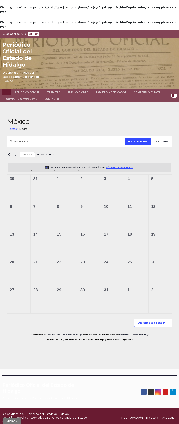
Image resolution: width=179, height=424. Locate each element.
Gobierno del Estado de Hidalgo (134, 334)
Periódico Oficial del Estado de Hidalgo (17, 54)
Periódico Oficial (27, 92)
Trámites (53, 92)
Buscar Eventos (137, 141)
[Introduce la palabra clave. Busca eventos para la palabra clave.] (66, 141)
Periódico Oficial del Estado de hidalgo (64, 334)
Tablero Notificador (111, 92)
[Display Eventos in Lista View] (156, 141)
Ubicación (136, 417)
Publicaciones (78, 92)
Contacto (51, 98)
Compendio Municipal (21, 98)
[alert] (89, 167)
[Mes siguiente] (15, 155)
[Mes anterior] (9, 155)
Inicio (123, 417)
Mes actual (27, 154)
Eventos (12, 128)
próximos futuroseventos (119, 167)
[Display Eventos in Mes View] (165, 141)
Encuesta (151, 417)
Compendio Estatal (148, 92)
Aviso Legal (168, 417)
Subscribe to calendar (151, 322)
